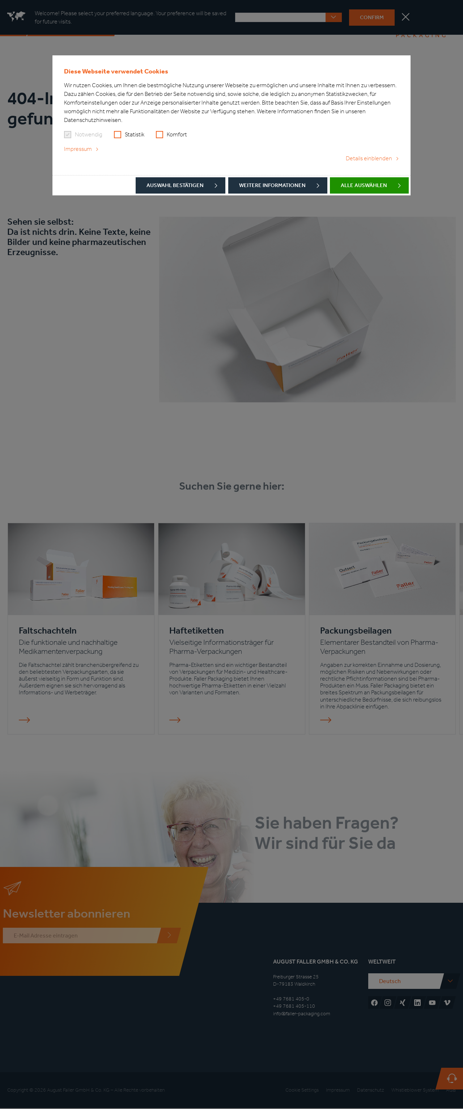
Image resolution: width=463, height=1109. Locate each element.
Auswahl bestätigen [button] (175, 185)
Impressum (78, 148)
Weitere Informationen (272, 185)
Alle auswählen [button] (364, 185)
